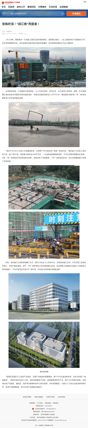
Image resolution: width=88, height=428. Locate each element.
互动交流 (53, 7)
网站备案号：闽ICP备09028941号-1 (44, 411)
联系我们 (56, 403)
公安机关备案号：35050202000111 (44, 409)
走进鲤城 (63, 7)
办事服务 (42, 7)
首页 (4, 7)
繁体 (85, 2)
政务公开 (21, 7)
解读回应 (32, 7)
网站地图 (48, 403)
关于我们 (40, 403)
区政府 (11, 7)
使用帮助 (32, 403)
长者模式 (76, 13)
